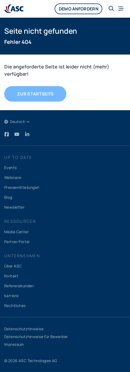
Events (10, 167)
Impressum (14, 344)
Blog (8, 197)
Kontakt (11, 275)
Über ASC (13, 266)
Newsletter (14, 207)
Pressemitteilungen (21, 187)
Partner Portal (17, 241)
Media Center (16, 231)
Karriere (11, 295)
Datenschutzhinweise (23, 328)
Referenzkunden (19, 285)
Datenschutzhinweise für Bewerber (36, 336)
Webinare (12, 177)
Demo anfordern (78, 9)
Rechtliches (15, 305)
